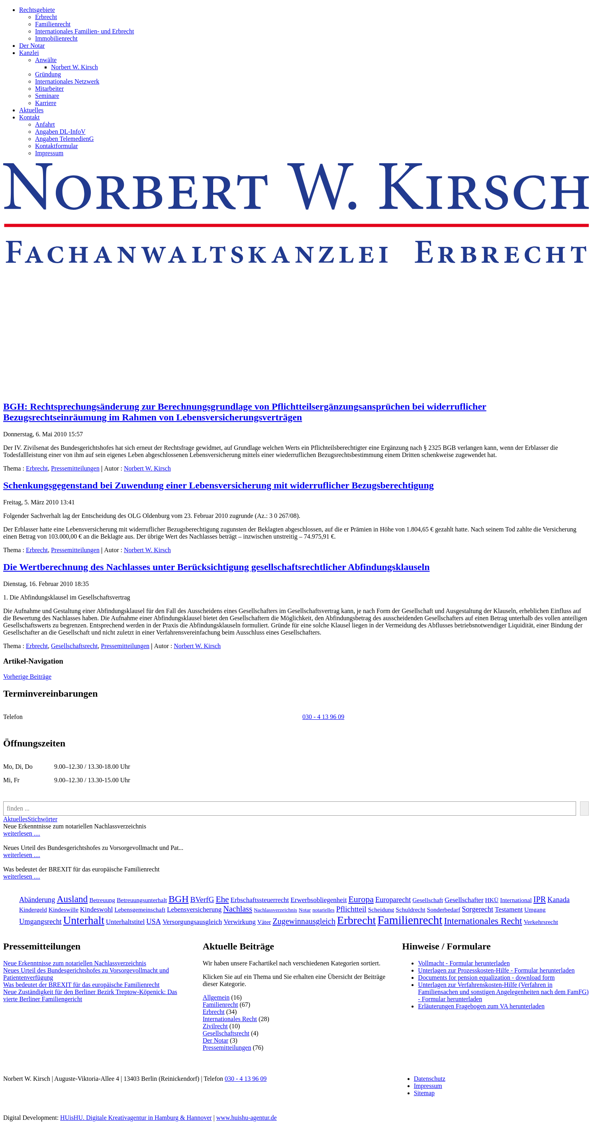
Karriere (45, 103)
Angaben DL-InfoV (60, 131)
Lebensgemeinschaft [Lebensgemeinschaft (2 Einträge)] (139, 909)
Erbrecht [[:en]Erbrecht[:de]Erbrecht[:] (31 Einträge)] (356, 920)
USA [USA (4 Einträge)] (153, 922)
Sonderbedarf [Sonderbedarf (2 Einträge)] (444, 909)
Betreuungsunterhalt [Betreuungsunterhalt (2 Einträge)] (142, 900)
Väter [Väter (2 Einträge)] (264, 921)
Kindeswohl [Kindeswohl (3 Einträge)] (96, 909)
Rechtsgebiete (37, 9)
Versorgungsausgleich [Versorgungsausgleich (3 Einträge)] (192, 922)
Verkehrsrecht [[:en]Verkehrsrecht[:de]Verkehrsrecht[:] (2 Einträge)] (540, 921)
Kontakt (29, 117)
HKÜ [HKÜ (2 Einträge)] (492, 900)
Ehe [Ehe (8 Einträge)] (222, 899)
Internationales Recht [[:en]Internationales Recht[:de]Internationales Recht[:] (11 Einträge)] (483, 921)
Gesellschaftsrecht (74, 646)
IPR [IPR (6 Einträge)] (539, 899)
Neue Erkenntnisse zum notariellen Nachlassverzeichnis (74, 963)
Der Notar (32, 45)
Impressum (49, 153)
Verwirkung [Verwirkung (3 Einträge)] (239, 922)
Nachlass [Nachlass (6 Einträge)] (237, 908)
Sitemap (424, 1093)
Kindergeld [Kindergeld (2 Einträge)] (33, 909)
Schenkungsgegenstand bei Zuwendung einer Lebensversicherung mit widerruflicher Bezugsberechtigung (218, 485)
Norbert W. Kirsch (74, 67)
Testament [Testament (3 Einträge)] (509, 909)
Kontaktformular (56, 146)
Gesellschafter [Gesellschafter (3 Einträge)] (464, 900)
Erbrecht (46, 17)
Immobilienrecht (56, 38)
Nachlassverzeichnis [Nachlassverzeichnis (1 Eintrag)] (275, 910)
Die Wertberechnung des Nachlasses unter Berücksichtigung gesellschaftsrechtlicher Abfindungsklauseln (216, 567)
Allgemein (216, 997)
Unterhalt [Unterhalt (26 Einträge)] (83, 920)
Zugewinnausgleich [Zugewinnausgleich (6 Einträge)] (303, 921)
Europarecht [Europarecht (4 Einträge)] (393, 900)
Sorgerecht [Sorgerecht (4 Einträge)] (477, 909)
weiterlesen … (21, 833)
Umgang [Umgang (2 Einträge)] (535, 909)
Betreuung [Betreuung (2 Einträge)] (102, 900)
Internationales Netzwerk (67, 81)
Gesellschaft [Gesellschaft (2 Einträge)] (427, 900)
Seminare (47, 95)
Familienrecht (53, 24)
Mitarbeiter (49, 88)
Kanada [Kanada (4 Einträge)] (558, 900)
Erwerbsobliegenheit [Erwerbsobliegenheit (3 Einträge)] (318, 900)
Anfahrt (45, 124)
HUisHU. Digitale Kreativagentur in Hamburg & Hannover (136, 1117)
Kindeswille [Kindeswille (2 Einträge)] (63, 909)
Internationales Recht (230, 1019)
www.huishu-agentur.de (246, 1117)
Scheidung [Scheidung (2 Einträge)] (381, 909)
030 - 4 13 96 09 (323, 716)
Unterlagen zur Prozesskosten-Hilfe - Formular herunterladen (496, 970)
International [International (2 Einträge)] (515, 900)
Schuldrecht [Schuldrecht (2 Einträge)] (410, 909)
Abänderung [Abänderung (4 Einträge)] (37, 900)
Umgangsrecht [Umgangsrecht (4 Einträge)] (40, 922)
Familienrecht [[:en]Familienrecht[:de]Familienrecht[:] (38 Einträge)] (410, 920)
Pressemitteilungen (75, 468)
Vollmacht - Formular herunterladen (464, 963)
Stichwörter (42, 819)
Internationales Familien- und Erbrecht (84, 31)
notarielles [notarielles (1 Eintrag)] (323, 910)
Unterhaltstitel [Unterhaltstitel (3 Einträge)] (125, 922)
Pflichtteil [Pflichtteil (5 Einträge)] (351, 909)
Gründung (48, 74)
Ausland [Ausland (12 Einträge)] (72, 899)
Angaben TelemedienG (64, 138)
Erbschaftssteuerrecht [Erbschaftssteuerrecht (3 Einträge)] (260, 900)
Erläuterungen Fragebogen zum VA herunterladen (481, 1006)
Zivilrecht (215, 1026)
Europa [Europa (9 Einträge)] (361, 899)
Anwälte (46, 60)
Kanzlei (29, 52)
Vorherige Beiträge (27, 676)
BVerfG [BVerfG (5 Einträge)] (202, 899)
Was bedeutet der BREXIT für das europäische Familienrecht (81, 984)
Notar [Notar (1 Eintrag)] (305, 910)
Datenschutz (429, 1078)
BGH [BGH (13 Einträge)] (178, 899)
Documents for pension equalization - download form (486, 977)
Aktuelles (31, 110)
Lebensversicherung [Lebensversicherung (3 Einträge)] (194, 909)
